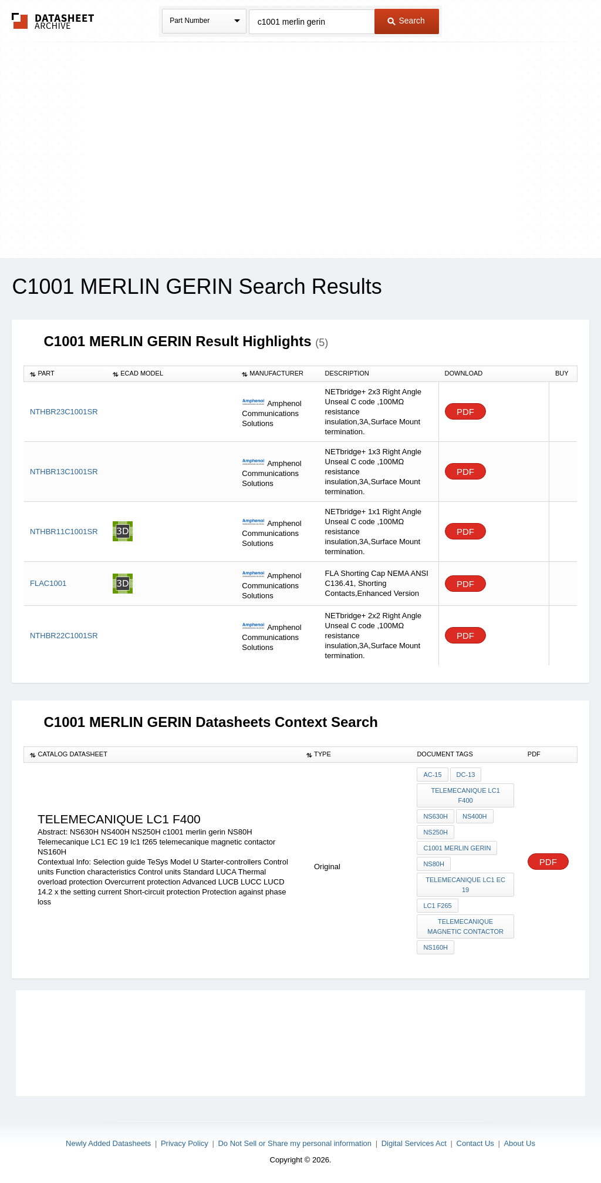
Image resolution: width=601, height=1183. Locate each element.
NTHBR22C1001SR (64, 635)
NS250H (435, 832)
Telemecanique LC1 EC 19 (465, 884)
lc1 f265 (437, 905)
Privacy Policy (184, 1143)
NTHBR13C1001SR (64, 471)
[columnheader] (65, 373)
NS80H (433, 863)
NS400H (474, 816)
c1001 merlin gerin (457, 848)
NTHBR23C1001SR (64, 411)
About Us (519, 1143)
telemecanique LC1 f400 (465, 795)
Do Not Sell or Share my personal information (295, 1143)
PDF (465, 412)
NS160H (435, 947)
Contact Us (475, 1143)
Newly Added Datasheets (108, 1143)
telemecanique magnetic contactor (465, 926)
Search (406, 20)
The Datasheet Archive (53, 21)
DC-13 (466, 774)
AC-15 (432, 774)
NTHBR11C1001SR (64, 531)
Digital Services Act (414, 1143)
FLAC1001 (48, 583)
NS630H (435, 816)
